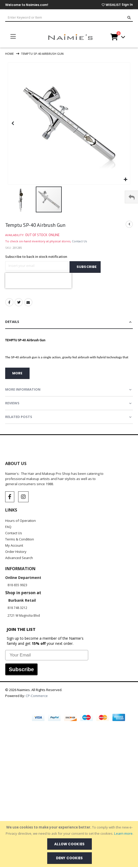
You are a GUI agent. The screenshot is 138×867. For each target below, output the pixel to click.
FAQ (8, 526)
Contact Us (79, 241)
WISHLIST (111, 5)
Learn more (123, 833)
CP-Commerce (37, 695)
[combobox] (69, 18)
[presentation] (38, 280)
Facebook (9, 302)
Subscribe (21, 669)
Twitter (19, 302)
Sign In (127, 4)
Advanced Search (19, 557)
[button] (125, 179)
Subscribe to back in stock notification (36, 256)
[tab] (69, 322)
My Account (14, 545)
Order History (15, 551)
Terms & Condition (19, 539)
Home (9, 54)
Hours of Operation (20, 520)
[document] (69, 844)
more (17, 373)
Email (28, 302)
